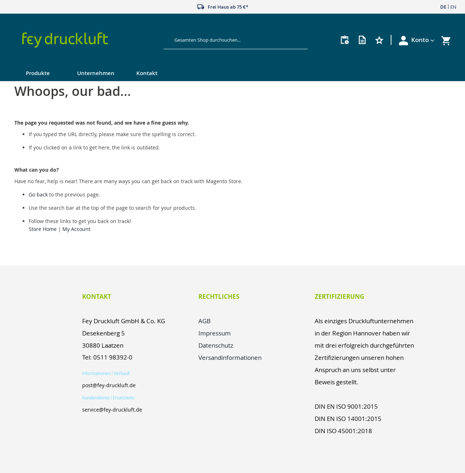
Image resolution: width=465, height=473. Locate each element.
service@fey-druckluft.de (112, 409)
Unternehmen (95, 73)
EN (453, 7)
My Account (76, 229)
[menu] (218, 73)
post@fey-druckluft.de (109, 385)
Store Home (43, 229)
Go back (38, 194)
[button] (423, 39)
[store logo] (86, 40)
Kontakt (147, 73)
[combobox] (230, 40)
